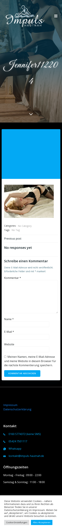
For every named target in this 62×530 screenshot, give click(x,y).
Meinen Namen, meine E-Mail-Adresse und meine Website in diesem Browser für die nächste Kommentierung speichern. (30, 361)
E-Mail (9, 332)
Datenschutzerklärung (17, 409)
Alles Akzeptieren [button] (41, 522)
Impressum (10, 405)
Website (9, 344)
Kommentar (12, 278)
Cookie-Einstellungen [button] (16, 522)
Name (9, 319)
